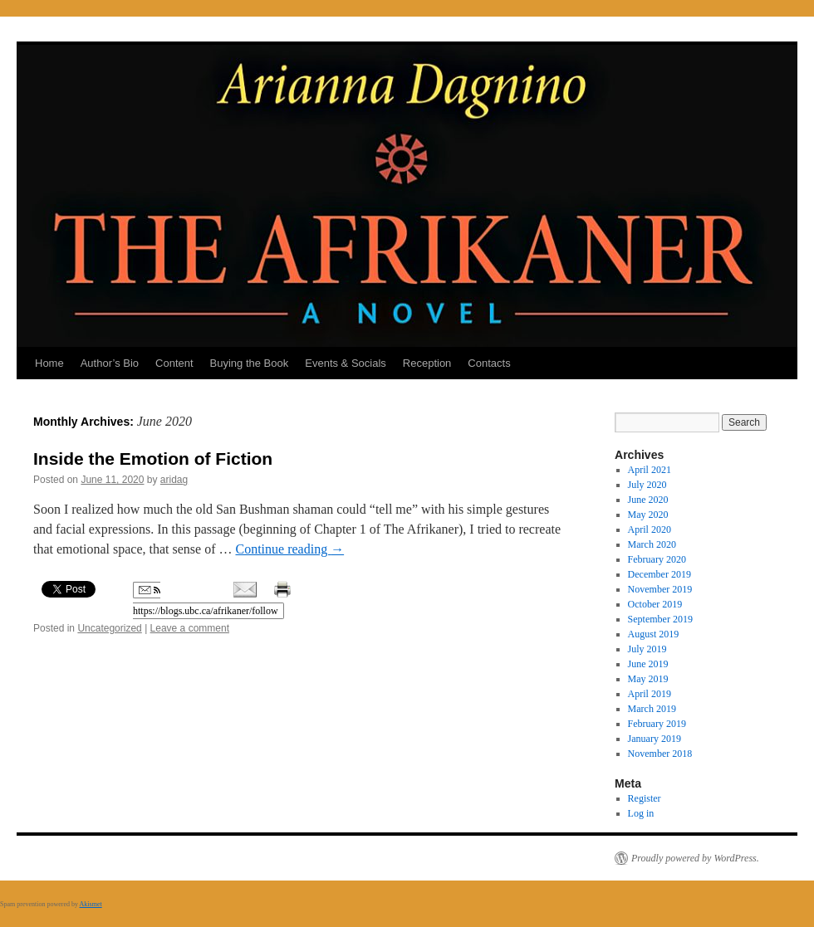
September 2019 (660, 619)
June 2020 (648, 499)
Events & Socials (345, 363)
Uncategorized (109, 628)
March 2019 (652, 709)
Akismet (91, 904)
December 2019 (659, 574)
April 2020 (649, 529)
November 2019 (660, 589)
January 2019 (654, 738)
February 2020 (657, 559)
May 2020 (648, 514)
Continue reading (289, 549)
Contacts (489, 363)
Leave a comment (189, 628)
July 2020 (647, 484)
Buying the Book (249, 363)
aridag (174, 479)
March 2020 (652, 544)
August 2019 (653, 634)
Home (49, 363)
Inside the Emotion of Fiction (152, 458)
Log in (641, 813)
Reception (427, 363)
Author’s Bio (110, 363)
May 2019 (648, 679)
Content (174, 363)
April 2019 (649, 694)
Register (644, 798)
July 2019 (647, 649)
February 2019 (657, 723)
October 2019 (655, 604)
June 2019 (648, 664)
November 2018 (660, 753)
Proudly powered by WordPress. (695, 858)
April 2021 (649, 470)
